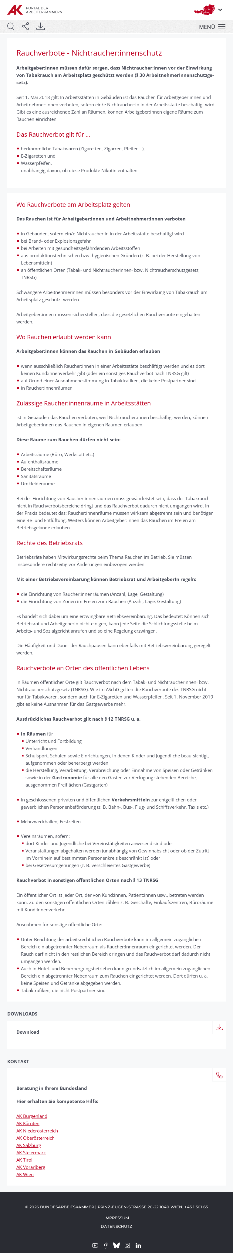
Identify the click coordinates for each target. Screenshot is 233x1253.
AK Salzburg (28, 1145)
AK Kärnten (27, 1123)
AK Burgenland (31, 1116)
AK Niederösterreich (37, 1131)
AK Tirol (24, 1160)
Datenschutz (116, 1226)
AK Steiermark (31, 1152)
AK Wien (25, 1174)
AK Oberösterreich (35, 1138)
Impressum (116, 1217)
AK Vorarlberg (30, 1167)
